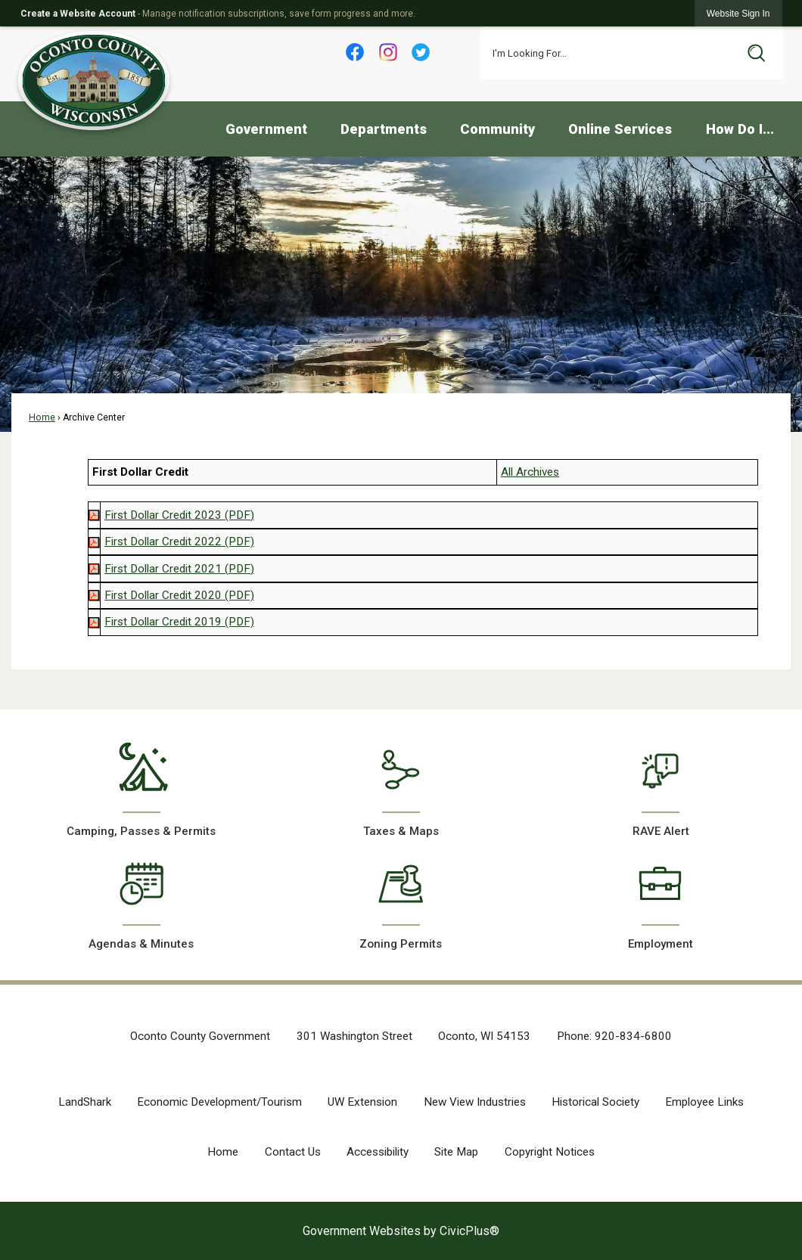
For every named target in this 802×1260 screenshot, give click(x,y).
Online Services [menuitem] (620, 129)
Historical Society (595, 1102)
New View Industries (475, 1102)
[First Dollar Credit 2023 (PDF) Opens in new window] (179, 515)
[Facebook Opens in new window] (355, 52)
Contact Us (293, 1152)
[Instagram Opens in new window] (388, 52)
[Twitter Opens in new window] (421, 52)
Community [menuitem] (497, 129)
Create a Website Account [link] (77, 13)
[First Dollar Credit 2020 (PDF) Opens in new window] (179, 595)
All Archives (530, 472)
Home (42, 417)
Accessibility (378, 1152)
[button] (756, 53)
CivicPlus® (469, 1231)
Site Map (456, 1152)
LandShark (84, 1102)
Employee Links (704, 1102)
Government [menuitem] (266, 129)
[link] (738, 13)
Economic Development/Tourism (219, 1102)
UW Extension (362, 1102)
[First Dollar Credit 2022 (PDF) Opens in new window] (179, 541)
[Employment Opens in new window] (661, 901)
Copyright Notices (550, 1152)
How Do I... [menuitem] (740, 129)
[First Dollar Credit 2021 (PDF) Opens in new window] (179, 569)
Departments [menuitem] (383, 129)
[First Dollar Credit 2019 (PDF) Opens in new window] (179, 621)
